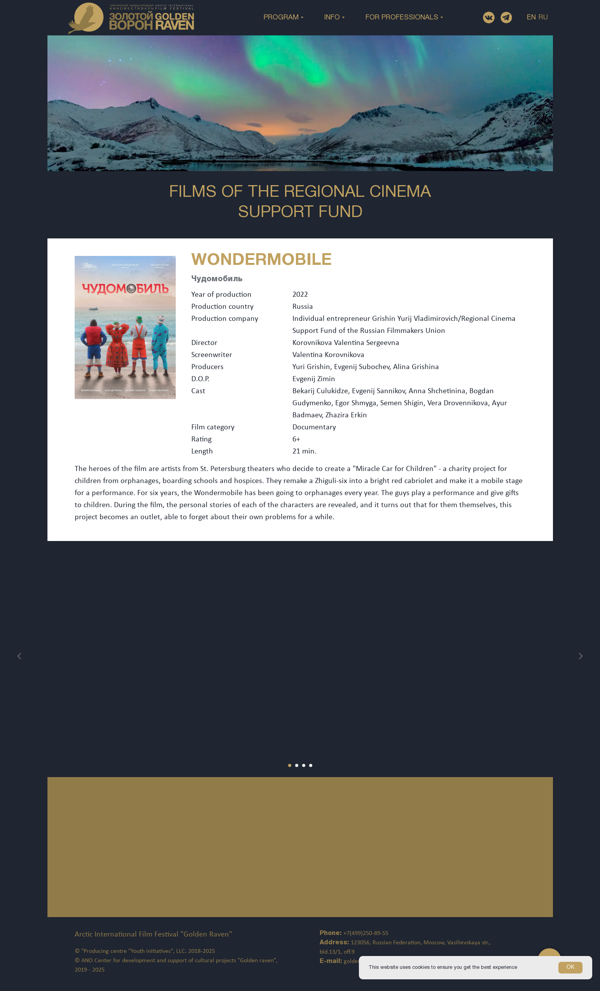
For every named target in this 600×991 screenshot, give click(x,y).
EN (531, 17)
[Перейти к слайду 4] (310, 765)
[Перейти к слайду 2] (296, 765)
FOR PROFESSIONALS (402, 17)
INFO (332, 17)
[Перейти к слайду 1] (289, 765)
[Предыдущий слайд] (19, 656)
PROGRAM (281, 17)
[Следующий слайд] (580, 656)
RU (543, 17)
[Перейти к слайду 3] (303, 765)
